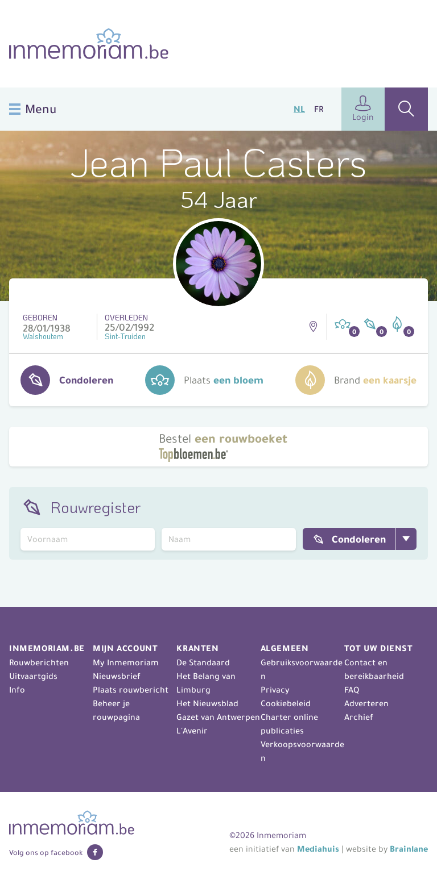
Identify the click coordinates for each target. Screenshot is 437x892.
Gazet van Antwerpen (218, 717)
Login (363, 109)
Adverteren (366, 703)
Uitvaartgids (33, 676)
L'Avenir (192, 730)
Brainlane (409, 848)
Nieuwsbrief (117, 676)
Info (17, 689)
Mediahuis (318, 848)
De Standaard (203, 662)
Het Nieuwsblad (207, 703)
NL (299, 109)
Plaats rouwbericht (130, 689)
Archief (358, 717)
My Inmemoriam (126, 662)
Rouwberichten (39, 662)
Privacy (275, 689)
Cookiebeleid (286, 703)
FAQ (351, 689)
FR (318, 109)
